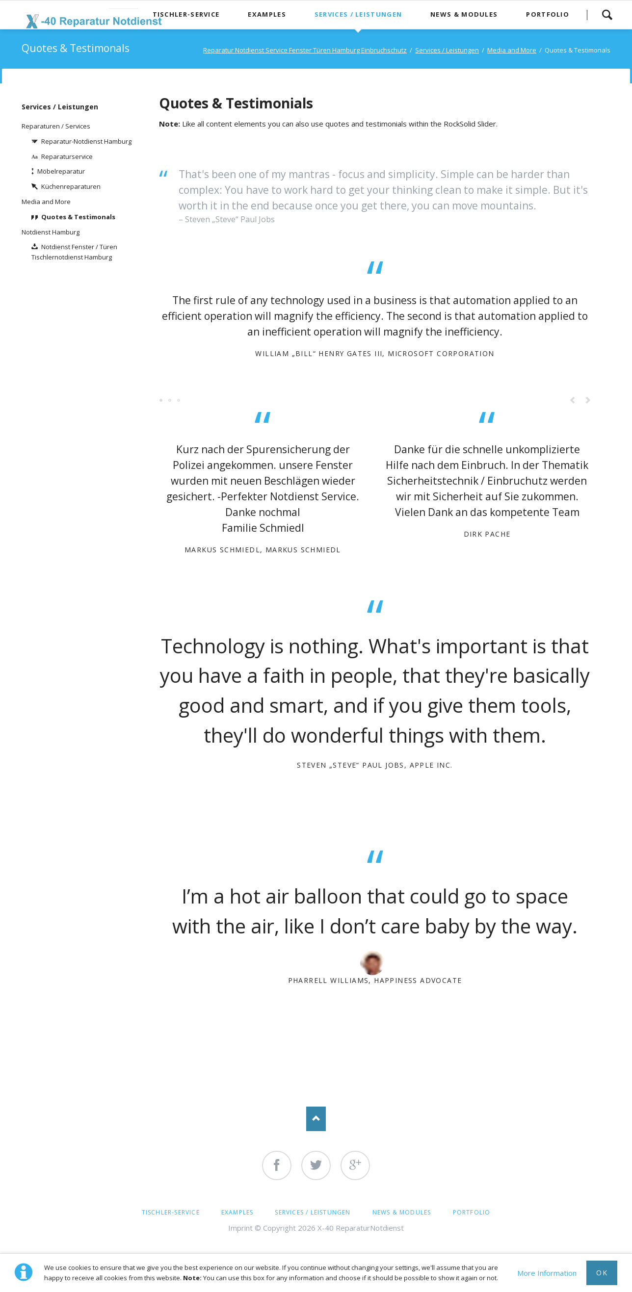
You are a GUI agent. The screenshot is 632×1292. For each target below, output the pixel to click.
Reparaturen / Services (56, 126)
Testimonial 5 (179, 400)
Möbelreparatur (61, 171)
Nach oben (316, 1119)
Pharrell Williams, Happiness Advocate (375, 980)
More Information (547, 1273)
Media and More (46, 201)
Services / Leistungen (60, 106)
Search (607, 14)
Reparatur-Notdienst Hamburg (86, 141)
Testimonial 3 (170, 400)
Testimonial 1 (161, 400)
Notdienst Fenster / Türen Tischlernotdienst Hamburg (74, 251)
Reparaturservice (67, 156)
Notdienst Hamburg (50, 232)
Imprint (240, 1228)
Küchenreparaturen (71, 186)
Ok (601, 1272)
